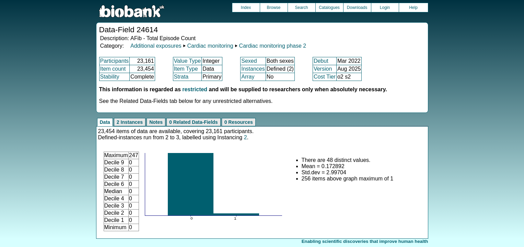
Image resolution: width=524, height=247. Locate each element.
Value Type (187, 61)
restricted (194, 89)
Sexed (249, 61)
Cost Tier (325, 77)
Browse (273, 7)
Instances (253, 69)
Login (385, 7)
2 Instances (130, 122)
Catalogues (329, 7)
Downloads (357, 7)
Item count (113, 69)
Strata (181, 77)
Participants (114, 61)
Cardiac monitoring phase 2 (272, 46)
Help (413, 7)
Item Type (186, 69)
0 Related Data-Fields (193, 122)
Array (247, 77)
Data (105, 122)
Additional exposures (156, 46)
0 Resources (238, 122)
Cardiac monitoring (210, 46)
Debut (321, 61)
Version (323, 69)
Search (301, 7)
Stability (109, 77)
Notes (156, 122)
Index (246, 7)
